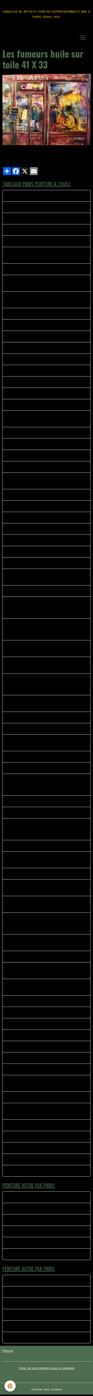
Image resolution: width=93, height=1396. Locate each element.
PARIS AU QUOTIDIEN (24, 1148)
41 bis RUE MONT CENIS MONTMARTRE (38, 404)
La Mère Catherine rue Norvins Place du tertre (42, 873)
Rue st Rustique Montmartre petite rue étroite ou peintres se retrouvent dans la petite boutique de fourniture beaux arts (45, 829)
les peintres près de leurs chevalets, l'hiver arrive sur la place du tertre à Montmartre (44, 888)
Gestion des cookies (46, 1389)
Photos (7, 1350)
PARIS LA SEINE (19, 768)
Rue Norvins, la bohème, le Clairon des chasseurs (45, 756)
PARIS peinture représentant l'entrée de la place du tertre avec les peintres (46, 577)
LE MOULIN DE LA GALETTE (28, 1097)
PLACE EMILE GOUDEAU (26, 347)
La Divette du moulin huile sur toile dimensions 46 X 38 (45, 255)
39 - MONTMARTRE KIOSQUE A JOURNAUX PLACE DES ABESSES (41, 283)
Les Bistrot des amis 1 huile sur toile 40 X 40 (42, 801)
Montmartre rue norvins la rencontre (34, 1170)
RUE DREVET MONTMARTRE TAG (33, 444)
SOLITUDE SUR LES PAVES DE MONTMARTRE (42, 563)
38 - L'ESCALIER (20, 313)
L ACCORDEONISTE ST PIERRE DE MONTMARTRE (45, 1046)
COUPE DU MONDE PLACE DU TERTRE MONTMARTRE (37, 1111)
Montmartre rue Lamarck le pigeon (33, 241)
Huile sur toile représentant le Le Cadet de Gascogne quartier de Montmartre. (39, 743)
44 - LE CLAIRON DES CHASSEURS (34, 494)
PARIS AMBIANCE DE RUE (27, 336)
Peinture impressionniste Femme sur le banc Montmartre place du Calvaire (41, 665)
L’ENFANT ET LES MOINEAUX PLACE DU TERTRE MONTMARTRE (45, 300)
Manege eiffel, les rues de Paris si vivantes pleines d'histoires (46, 942)
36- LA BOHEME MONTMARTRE (32, 466)
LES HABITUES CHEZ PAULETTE (32, 1069)
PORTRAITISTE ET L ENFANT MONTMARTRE (42, 455)
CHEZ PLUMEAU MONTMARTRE (31, 218)
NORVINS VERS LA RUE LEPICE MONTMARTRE (42, 551)
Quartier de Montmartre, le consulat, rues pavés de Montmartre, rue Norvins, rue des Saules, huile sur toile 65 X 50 (46, 923)
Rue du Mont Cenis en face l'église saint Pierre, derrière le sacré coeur (43, 860)
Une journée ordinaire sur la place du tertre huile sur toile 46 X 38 (44, 987)
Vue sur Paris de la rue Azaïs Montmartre (38, 728)
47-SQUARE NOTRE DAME (28, 529)
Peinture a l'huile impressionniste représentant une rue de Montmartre (45, 703)
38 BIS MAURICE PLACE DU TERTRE (35, 370)
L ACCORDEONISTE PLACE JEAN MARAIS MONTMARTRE (39, 1083)
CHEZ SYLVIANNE (20, 956)
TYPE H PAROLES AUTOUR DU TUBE (36, 1220)
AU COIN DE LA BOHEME (26, 812)
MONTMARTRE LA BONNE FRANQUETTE (38, 207)
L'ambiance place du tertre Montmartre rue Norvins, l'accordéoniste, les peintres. (46, 970)
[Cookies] (10, 1386)
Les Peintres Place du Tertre (29, 717)
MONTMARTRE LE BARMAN (28, 1125)
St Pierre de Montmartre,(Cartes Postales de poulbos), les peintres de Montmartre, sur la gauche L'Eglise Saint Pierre (41, 784)
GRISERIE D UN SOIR (23, 1001)
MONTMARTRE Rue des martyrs (32, 506)
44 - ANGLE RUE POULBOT (28, 517)
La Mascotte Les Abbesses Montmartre (37, 269)
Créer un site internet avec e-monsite (46, 1368)
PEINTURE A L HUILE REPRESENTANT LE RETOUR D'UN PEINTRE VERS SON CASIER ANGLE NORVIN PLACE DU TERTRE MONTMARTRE (45, 607)
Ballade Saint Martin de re (27, 1242)
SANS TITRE (17, 1058)
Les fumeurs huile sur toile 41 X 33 (34, 591)
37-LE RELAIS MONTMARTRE (29, 382)
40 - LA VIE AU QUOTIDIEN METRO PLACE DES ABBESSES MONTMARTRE (43, 419)
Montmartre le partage (24, 1136)
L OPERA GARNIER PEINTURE (29, 1035)
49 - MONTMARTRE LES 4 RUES (32, 540)
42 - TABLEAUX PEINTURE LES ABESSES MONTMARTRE (38, 481)
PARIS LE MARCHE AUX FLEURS (32, 325)
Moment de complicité (24, 1231)
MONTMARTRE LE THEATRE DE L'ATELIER (39, 359)
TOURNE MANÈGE (21, 1254)
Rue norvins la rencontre (26, 195)
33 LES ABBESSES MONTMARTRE (33, 230)
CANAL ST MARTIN (22, 845)
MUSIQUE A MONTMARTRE (28, 1159)
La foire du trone (20, 1208)
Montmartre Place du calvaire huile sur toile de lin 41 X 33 (45, 904)
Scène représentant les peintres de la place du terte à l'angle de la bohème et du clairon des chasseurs (43, 684)
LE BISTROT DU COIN (24, 1023)
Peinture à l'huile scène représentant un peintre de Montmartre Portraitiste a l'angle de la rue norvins (45, 648)
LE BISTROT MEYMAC (24, 1197)
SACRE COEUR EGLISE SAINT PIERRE (35, 1012)
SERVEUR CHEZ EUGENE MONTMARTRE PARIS (43, 393)
